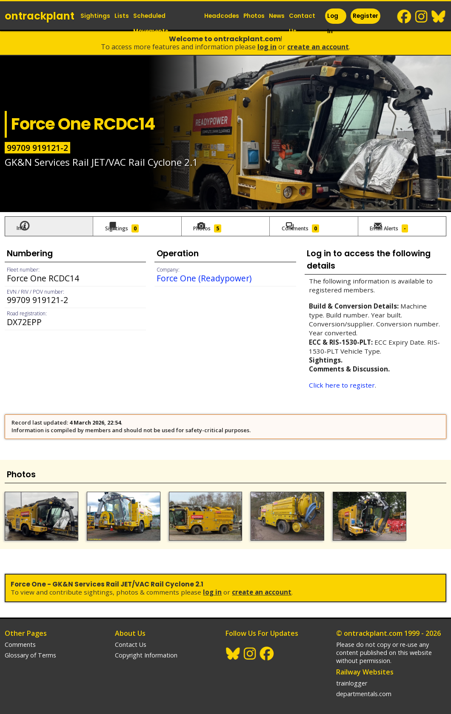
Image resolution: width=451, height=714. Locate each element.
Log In (332, 23)
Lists (121, 16)
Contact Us (302, 23)
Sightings (95, 16)
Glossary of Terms (30, 648)
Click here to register (342, 383)
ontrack (39, 16)
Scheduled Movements (150, 23)
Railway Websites (365, 665)
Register (365, 16)
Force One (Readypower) (204, 276)
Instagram (421, 16)
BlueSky (438, 16)
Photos (254, 16)
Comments (20, 638)
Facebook (404, 16)
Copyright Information (146, 648)
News (277, 16)
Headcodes (221, 16)
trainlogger (351, 676)
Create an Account (318, 46)
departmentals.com (363, 687)
